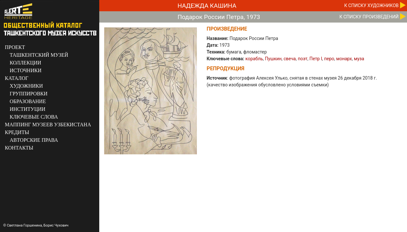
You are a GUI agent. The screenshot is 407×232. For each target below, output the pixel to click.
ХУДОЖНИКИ (26, 86)
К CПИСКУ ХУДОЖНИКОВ (371, 5)
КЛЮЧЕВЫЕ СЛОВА (34, 117)
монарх (344, 58)
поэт (302, 58)
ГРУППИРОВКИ (28, 93)
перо (329, 58)
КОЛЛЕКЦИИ (25, 62)
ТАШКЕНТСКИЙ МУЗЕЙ (39, 55)
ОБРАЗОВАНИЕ (28, 101)
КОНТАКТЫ (19, 147)
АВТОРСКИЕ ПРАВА (34, 140)
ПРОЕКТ (15, 47)
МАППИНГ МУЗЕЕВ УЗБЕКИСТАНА (48, 124)
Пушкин (273, 58)
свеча (290, 58)
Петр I (315, 58)
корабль (254, 58)
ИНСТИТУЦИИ (27, 109)
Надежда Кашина (207, 5)
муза (359, 58)
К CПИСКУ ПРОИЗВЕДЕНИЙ (369, 16)
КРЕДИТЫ (17, 132)
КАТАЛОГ (16, 78)
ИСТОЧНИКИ (26, 70)
